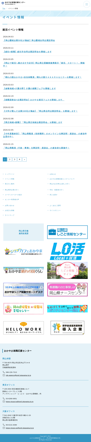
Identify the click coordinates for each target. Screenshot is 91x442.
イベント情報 (9, 179)
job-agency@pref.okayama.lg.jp (18, 375)
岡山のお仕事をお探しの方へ (60, 184)
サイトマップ (9, 215)
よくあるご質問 (55, 205)
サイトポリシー (55, 210)
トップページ (9, 174)
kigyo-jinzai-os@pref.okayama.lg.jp (20, 428)
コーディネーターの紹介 (13, 195)
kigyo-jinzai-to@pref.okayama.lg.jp (19, 401)
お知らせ (53, 174)
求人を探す (54, 195)
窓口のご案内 (9, 184)
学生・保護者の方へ (57, 190)
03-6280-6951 (11, 399)
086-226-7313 (11, 372)
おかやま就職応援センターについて (62, 179)
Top (3, 8)
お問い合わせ (9, 205)
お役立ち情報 (9, 210)
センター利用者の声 (12, 199)
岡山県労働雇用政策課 (23, 232)
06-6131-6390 (11, 425)
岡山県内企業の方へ (12, 190)
